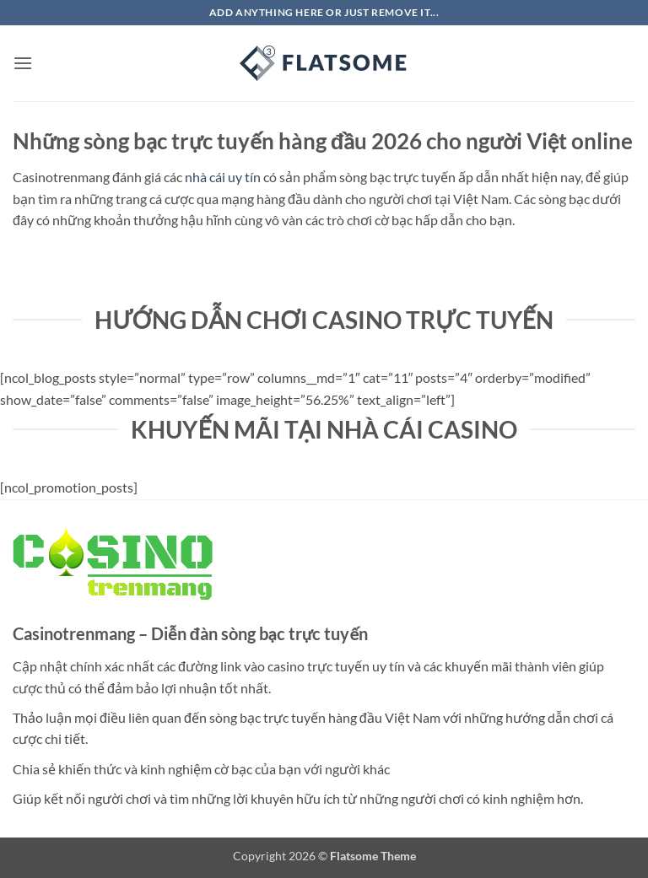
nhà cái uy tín (223, 177)
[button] (23, 62)
